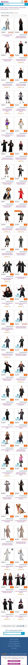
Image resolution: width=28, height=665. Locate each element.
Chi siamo (14, 648)
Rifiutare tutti (14, 663)
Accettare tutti (14, 661)
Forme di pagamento (14, 643)
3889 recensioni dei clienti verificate (19, 654)
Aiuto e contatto (14, 639)
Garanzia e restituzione (14, 646)
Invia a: (22, 1)
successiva (20, 626)
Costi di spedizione (14, 641)
